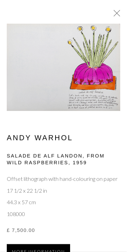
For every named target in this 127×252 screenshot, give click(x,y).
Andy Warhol (40, 139)
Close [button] (115, 15)
